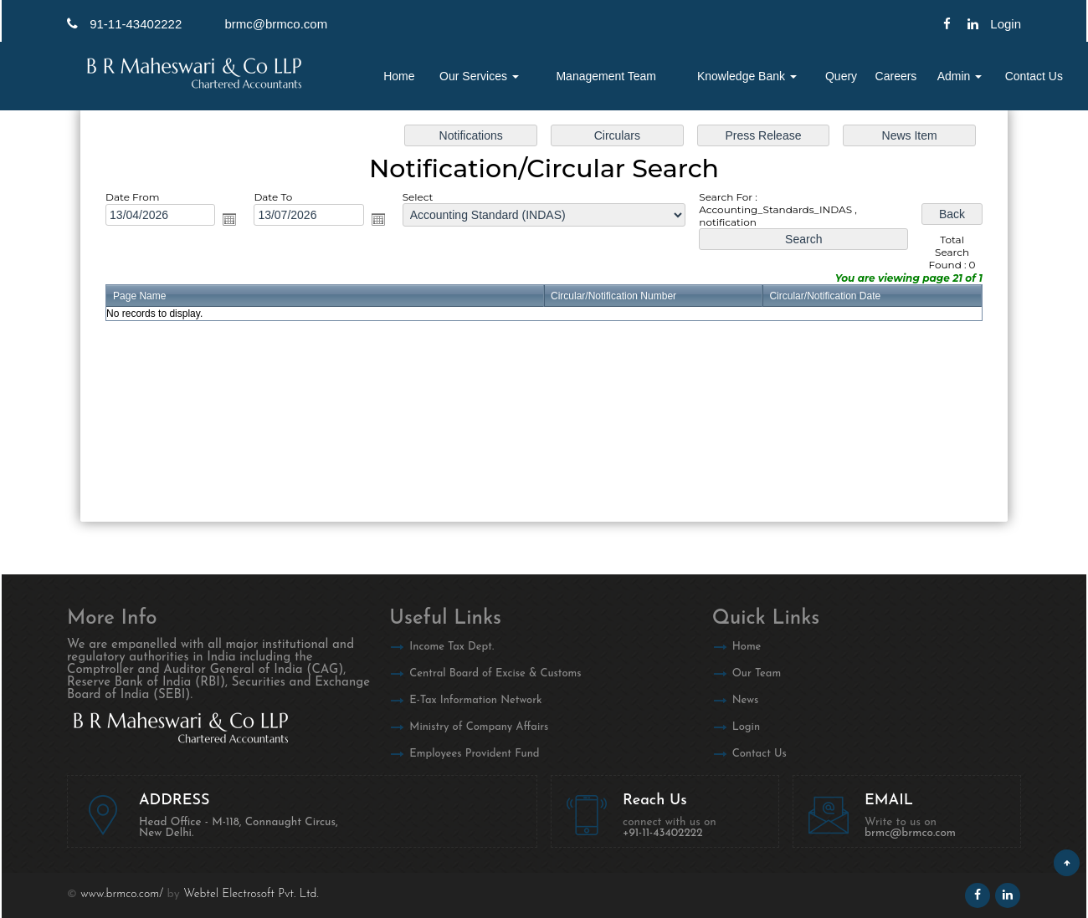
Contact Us (1034, 76)
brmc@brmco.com (275, 24)
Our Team (757, 673)
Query (841, 76)
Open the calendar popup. (229, 219)
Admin (960, 76)
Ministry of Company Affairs (478, 727)
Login (746, 727)
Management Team (606, 76)
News (745, 700)
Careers (896, 76)
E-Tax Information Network (475, 700)
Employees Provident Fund (474, 753)
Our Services (479, 76)
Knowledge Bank (747, 76)
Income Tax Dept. (451, 646)
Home (398, 76)
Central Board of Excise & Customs (495, 673)
